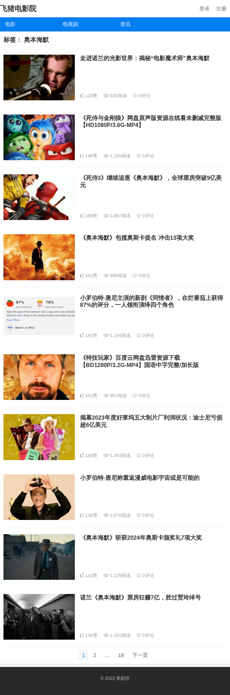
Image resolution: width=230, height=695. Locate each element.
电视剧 (70, 24)
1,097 (117, 215)
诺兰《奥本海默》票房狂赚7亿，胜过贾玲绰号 (140, 597)
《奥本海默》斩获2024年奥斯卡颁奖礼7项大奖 (141, 537)
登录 (204, 8)
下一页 (140, 655)
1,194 (117, 335)
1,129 (117, 575)
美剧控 (123, 678)
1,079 (117, 515)
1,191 (117, 635)
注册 (221, 8)
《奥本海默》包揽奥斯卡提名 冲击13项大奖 (137, 238)
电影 (10, 24)
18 (121, 655)
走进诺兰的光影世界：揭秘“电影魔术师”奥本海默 (145, 58)
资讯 (125, 24)
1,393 (117, 455)
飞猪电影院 (18, 8)
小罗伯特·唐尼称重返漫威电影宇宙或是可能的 (140, 478)
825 (115, 95)
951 (115, 395)
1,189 (117, 155)
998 (115, 275)
